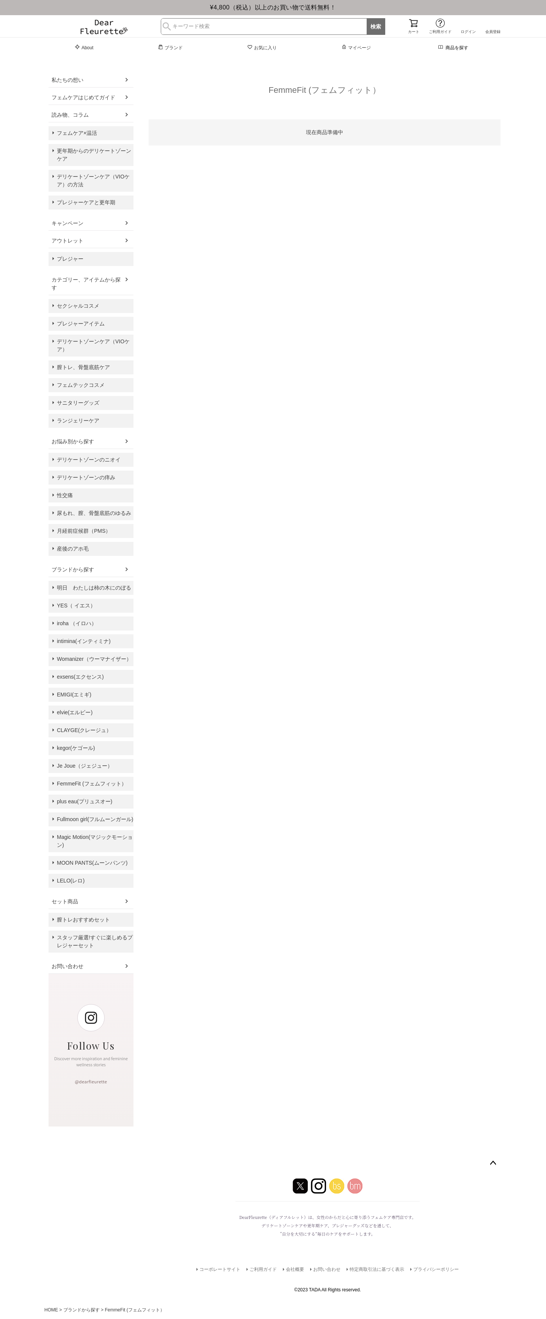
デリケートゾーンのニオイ (89, 460)
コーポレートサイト (219, 1269)
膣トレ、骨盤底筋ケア (83, 367)
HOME (51, 1310)
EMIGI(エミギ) (74, 695)
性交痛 (65, 495)
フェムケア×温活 (77, 133)
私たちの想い (67, 80)
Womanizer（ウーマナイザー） (94, 659)
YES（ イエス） (76, 605)
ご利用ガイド (440, 32)
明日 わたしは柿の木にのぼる (94, 588)
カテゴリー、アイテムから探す (86, 284)
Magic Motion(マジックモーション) (95, 841)
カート (413, 32)
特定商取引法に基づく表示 (377, 1269)
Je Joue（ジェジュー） (85, 766)
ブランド (170, 47)
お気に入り (262, 47)
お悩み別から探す (73, 441)
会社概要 (295, 1269)
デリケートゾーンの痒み (86, 477)
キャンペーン (67, 223)
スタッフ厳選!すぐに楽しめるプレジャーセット (95, 941)
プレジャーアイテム (81, 324)
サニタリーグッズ (78, 403)
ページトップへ (493, 1163)
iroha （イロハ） (77, 623)
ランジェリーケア (78, 421)
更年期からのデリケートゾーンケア (94, 155)
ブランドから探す (73, 569)
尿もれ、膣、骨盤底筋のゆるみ (94, 513)
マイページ (356, 47)
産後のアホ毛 (73, 549)
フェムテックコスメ (81, 385)
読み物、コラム (70, 115)
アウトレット (67, 241)
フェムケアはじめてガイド (83, 97)
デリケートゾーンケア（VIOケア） (93, 345)
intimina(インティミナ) (84, 641)
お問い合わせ (67, 966)
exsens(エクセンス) (80, 677)
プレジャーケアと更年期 (86, 202)
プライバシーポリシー (436, 1269)
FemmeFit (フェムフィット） (92, 784)
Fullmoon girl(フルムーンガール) (95, 819)
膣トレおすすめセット (83, 920)
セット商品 (65, 901)
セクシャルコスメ (78, 306)
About (84, 47)
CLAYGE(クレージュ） (84, 730)
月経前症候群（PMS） (84, 531)
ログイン (468, 32)
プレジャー (70, 259)
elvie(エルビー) (75, 712)
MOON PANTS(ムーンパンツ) (92, 863)
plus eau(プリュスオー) (84, 801)
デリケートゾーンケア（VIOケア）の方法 (93, 181)
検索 (375, 26)
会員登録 (492, 32)
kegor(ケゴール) (76, 748)
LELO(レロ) (71, 881)
